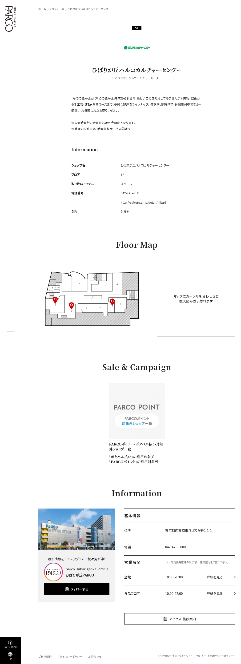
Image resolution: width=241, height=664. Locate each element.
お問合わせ (94, 656)
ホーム (42, 9)
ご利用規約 (45, 656)
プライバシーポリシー (69, 656)
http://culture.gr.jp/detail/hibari (143, 202)
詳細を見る (215, 577)
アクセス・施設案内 (182, 618)
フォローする (79, 589)
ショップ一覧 (56, 9)
